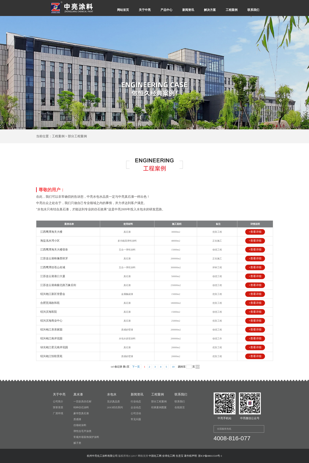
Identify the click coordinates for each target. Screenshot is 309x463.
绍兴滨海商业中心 (51, 320)
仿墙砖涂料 (79, 425)
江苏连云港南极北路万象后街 (58, 285)
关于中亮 (145, 9)
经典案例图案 (159, 407)
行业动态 (136, 401)
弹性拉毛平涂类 (82, 431)
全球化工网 (168, 455)
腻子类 (77, 442)
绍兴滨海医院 (48, 311)
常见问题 (136, 419)
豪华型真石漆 (81, 413)
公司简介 (58, 401)
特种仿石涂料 (81, 407)
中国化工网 (155, 455)
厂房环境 (58, 413)
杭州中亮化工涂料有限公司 (102, 455)
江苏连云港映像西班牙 (54, 258)
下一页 (136, 366)
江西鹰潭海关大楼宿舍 (54, 249)
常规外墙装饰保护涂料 (86, 437)
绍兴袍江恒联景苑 (51, 356)
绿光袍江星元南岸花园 (54, 347)
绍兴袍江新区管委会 (52, 294)
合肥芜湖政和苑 (50, 302)
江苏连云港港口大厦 (52, 276)
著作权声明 (190, 455)
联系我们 (253, 9)
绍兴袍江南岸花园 (51, 338)
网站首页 (123, 9)
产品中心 (166, 9)
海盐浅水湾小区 (50, 240)
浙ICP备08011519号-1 (210, 455)
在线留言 (180, 407)
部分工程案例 (159, 401)
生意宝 (179, 455)
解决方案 (210, 9)
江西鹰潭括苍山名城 (52, 267)
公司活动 (136, 413)
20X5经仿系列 (115, 407)
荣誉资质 (58, 407)
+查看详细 (255, 231)
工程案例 (232, 9)
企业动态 (136, 407)
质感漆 (77, 419)
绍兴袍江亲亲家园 (51, 329)
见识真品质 (113, 401)
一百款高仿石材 (82, 401)
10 (173, 366)
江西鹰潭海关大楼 (51, 231)
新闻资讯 (188, 9)
